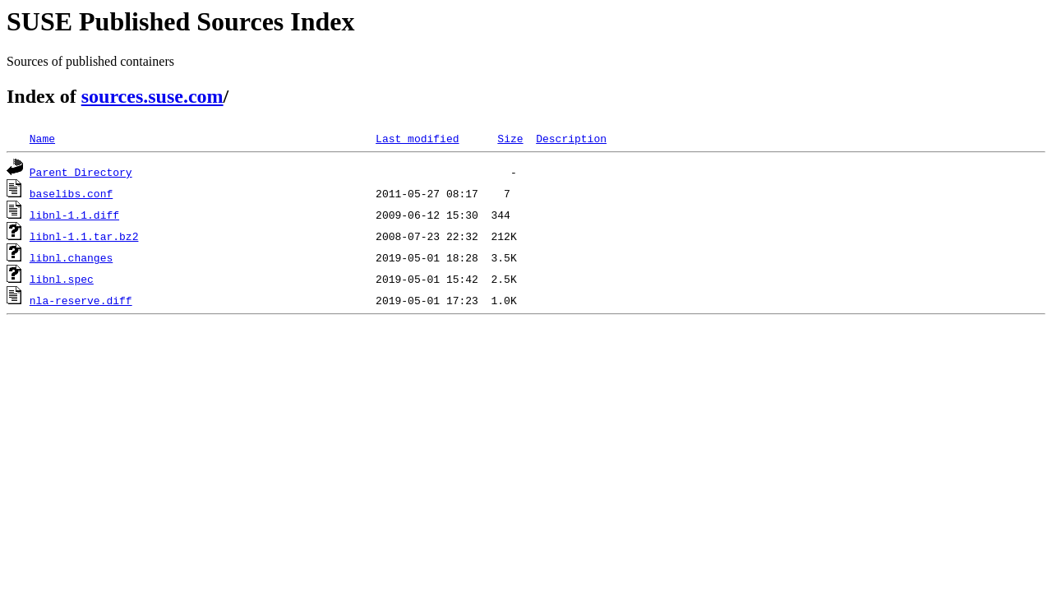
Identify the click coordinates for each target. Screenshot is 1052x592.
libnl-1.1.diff (74, 214)
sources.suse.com (152, 96)
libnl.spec (62, 278)
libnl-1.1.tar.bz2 (84, 236)
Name (42, 138)
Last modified (417, 138)
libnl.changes (71, 257)
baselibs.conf (71, 193)
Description (571, 138)
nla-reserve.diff (81, 300)
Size (510, 138)
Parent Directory (81, 171)
